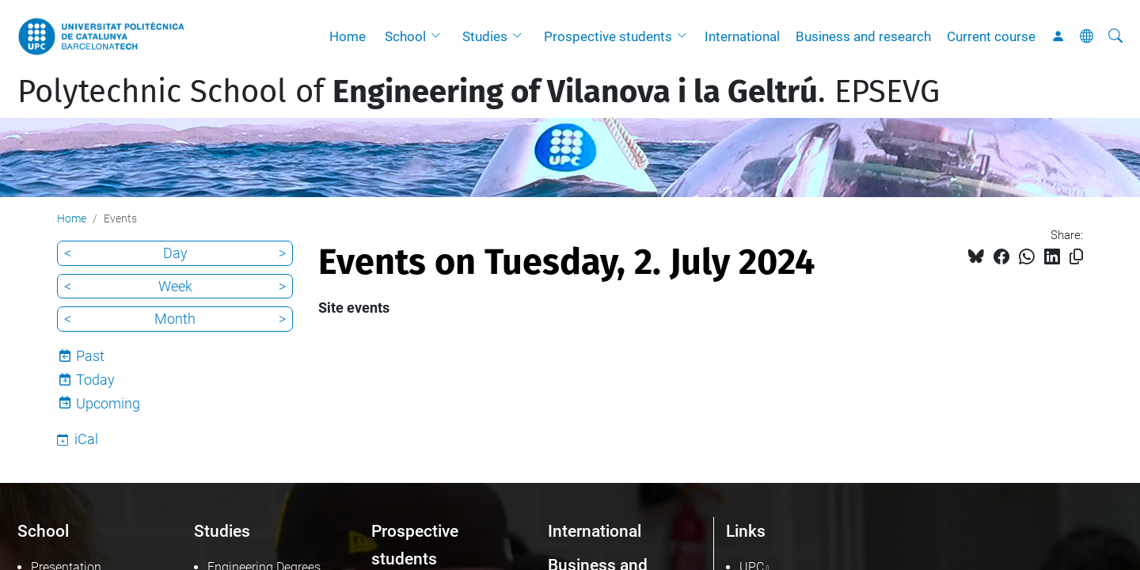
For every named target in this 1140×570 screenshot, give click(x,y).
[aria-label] (1115, 36)
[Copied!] (1076, 257)
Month (175, 318)
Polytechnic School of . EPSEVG (478, 92)
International (742, 36)
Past (90, 356)
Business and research (863, 36)
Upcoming (108, 403)
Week (175, 286)
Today (95, 379)
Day (175, 253)
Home (347, 36)
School (405, 36)
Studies (484, 36)
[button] (439, 36)
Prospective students (608, 36)
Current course (991, 36)
